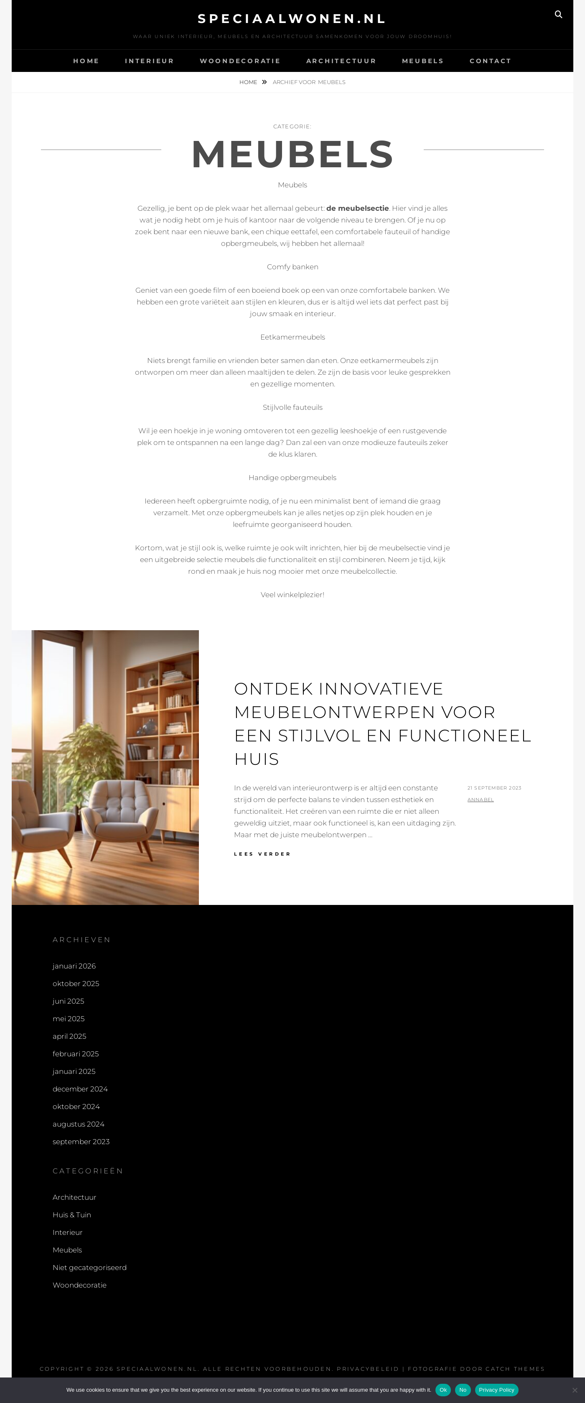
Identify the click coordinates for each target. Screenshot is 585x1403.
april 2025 (69, 1036)
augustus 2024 (78, 1124)
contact (491, 61)
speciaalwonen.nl (292, 18)
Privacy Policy (496, 1390)
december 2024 (80, 1089)
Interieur (150, 61)
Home (86, 61)
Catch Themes (515, 1368)
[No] (574, 1390)
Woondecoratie (240, 61)
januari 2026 (74, 966)
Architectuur (341, 61)
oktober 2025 (76, 983)
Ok (443, 1390)
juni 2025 (68, 1001)
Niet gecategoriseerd (90, 1267)
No (462, 1390)
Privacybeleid (368, 1368)
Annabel (481, 799)
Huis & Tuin (72, 1215)
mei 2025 (68, 1019)
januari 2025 (74, 1071)
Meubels (423, 61)
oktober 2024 (76, 1106)
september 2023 (81, 1141)
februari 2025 (76, 1054)
